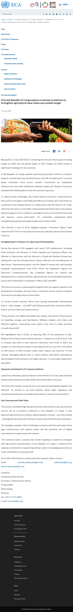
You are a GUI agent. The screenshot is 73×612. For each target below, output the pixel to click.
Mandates (17, 595)
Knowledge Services (20, 566)
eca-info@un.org (15, 501)
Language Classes (19, 541)
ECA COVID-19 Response (10, 39)
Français (9, 14)
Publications (17, 562)
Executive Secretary (20, 525)
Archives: (4, 70)
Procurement (18, 545)
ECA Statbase (18, 570)
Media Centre (5, 34)
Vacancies (17, 549)
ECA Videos (5, 49)
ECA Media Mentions (8, 54)
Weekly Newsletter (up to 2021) (15, 84)
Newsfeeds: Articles (11, 58)
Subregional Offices (20, 599)
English (5, 14)
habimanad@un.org (63, 462)
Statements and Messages (13, 79)
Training (16, 574)
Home (3, 19)
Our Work (17, 520)
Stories (10, 19)
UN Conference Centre (20, 578)
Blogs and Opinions (10, 74)
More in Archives (9, 89)
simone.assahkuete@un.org (30, 462)
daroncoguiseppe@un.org (12, 466)
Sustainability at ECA (20, 529)
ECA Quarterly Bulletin (9, 95)
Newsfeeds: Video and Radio (13, 64)
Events (16, 591)
